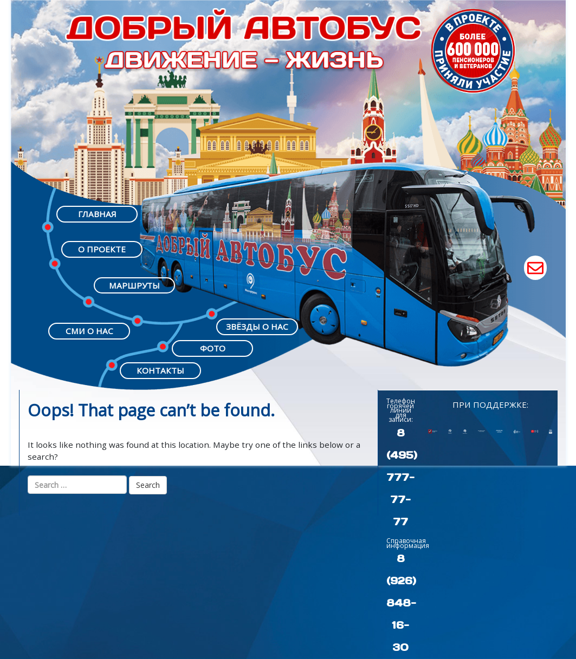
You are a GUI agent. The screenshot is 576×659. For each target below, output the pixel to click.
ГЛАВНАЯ (97, 213)
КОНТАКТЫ (160, 370)
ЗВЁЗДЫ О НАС (257, 326)
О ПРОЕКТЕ (102, 249)
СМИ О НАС (89, 330)
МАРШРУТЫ (134, 285)
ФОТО (212, 348)
